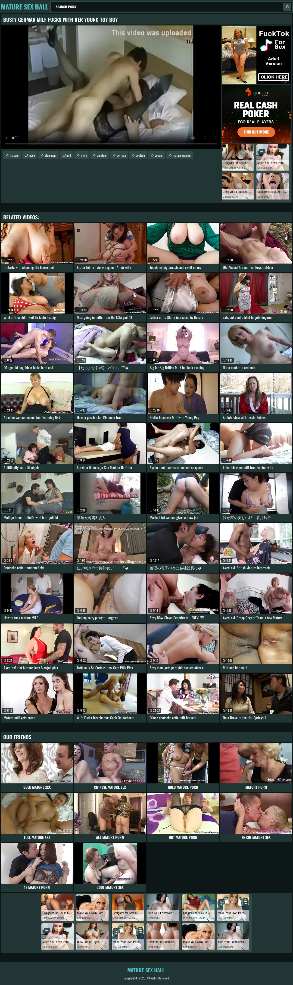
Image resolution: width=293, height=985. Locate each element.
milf (68, 155)
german (121, 155)
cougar (159, 155)
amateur (102, 155)
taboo (31, 155)
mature (14, 155)
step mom (50, 155)
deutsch (140, 155)
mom (84, 155)
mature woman (181, 155)
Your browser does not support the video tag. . (111, 87)
